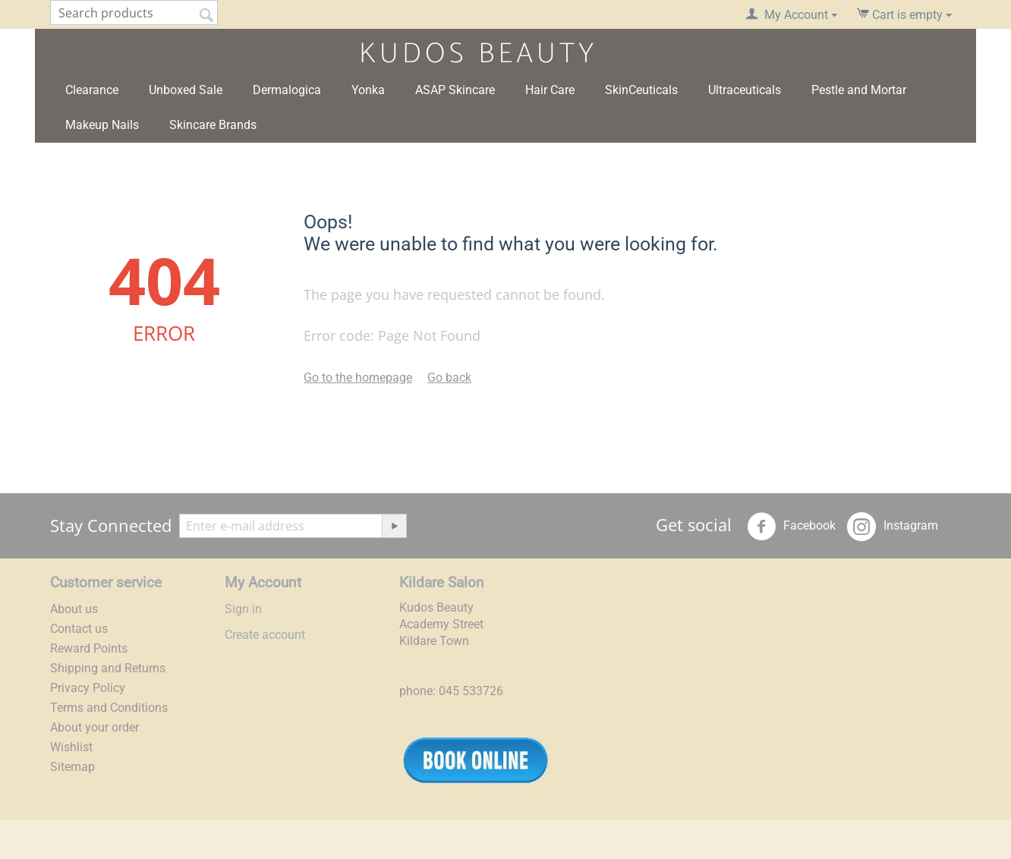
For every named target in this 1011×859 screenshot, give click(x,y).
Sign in (243, 609)
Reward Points (89, 648)
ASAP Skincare (455, 90)
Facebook (791, 526)
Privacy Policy (87, 688)
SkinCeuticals (641, 90)
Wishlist (71, 747)
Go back (449, 377)
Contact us (79, 628)
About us (74, 609)
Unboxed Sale (185, 90)
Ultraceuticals (744, 90)
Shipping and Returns (107, 668)
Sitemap (72, 767)
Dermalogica (287, 90)
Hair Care (550, 90)
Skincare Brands (213, 125)
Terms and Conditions (109, 707)
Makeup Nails (102, 125)
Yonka (368, 90)
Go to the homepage (358, 377)
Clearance (91, 90)
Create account (265, 635)
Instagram (892, 526)
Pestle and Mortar (858, 90)
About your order (94, 727)
